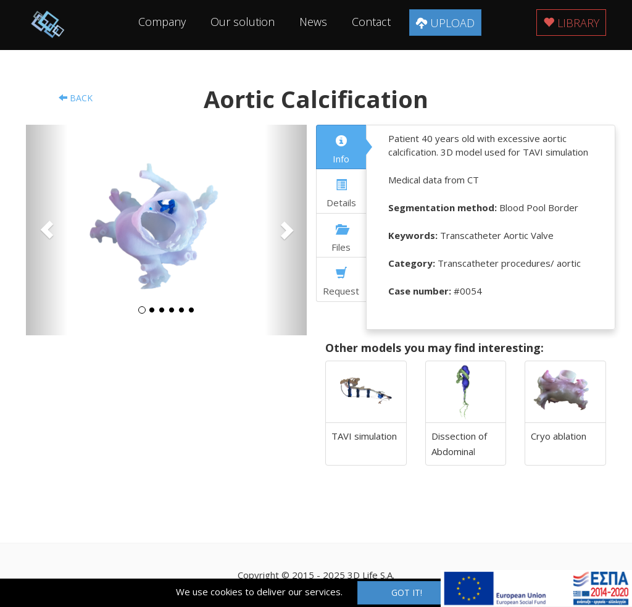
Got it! (406, 592)
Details (341, 194)
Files (341, 238)
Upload (445, 22)
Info (341, 150)
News (313, 21)
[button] (47, 230)
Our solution (242, 21)
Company (162, 21)
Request (341, 282)
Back (76, 98)
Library (571, 22)
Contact (371, 21)
